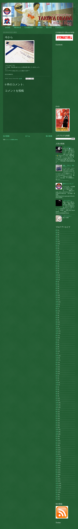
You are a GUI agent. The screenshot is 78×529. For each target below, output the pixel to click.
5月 (56, 232)
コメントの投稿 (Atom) (12, 139)
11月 (57, 277)
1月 (56, 243)
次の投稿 (6, 136)
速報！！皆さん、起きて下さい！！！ (68, 166)
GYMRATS (29, 27)
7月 (56, 263)
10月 (57, 252)
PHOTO (39, 27)
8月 (56, 230)
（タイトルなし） (67, 147)
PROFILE (17, 27)
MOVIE (49, 27)
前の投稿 (49, 136)
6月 (56, 237)
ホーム (27, 136)
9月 (56, 254)
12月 (57, 257)
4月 (56, 239)
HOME (7, 27)
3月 (56, 234)
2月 (56, 241)
